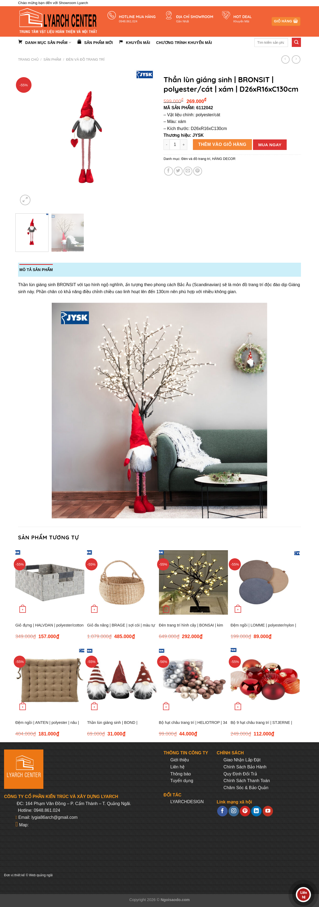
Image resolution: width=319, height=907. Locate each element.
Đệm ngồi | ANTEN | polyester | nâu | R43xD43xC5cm (47, 725)
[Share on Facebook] (168, 171)
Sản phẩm (52, 59)
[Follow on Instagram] (233, 811)
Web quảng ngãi (41, 875)
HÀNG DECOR (223, 159)
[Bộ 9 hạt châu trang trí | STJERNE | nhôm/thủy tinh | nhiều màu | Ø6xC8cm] (265, 680)
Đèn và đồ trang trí (85, 59)
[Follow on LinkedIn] (256, 811)
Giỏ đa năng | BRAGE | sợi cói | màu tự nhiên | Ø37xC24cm (121, 628)
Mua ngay (270, 144)
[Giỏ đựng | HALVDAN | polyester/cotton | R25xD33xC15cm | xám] (49, 582)
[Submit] (296, 42)
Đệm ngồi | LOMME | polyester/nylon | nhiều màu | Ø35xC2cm (263, 628)
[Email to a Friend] (187, 171)
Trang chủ (28, 59)
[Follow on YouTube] (268, 811)
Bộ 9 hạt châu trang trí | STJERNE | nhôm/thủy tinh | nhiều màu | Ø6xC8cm (264, 725)
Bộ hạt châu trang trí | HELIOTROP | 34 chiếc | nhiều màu (193, 725)
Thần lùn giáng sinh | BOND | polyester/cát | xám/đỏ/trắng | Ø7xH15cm (112, 725)
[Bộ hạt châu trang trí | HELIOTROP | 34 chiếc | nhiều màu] (193, 680)
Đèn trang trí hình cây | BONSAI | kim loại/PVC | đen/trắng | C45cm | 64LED (191, 628)
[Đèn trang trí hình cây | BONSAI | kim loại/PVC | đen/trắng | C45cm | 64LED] (193, 582)
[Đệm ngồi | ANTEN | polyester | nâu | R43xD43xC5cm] (49, 680)
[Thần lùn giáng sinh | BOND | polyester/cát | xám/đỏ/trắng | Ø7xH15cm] (121, 680)
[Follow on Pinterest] (245, 811)
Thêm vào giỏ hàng (222, 144)
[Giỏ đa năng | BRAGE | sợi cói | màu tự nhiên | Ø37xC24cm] (121, 582)
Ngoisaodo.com (175, 900)
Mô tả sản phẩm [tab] (36, 270)
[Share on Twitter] (178, 171)
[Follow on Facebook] (222, 811)
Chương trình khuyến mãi (184, 42)
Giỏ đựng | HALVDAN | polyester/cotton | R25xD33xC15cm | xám (49, 628)
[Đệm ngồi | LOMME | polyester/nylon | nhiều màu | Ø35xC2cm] (265, 582)
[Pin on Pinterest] (197, 171)
